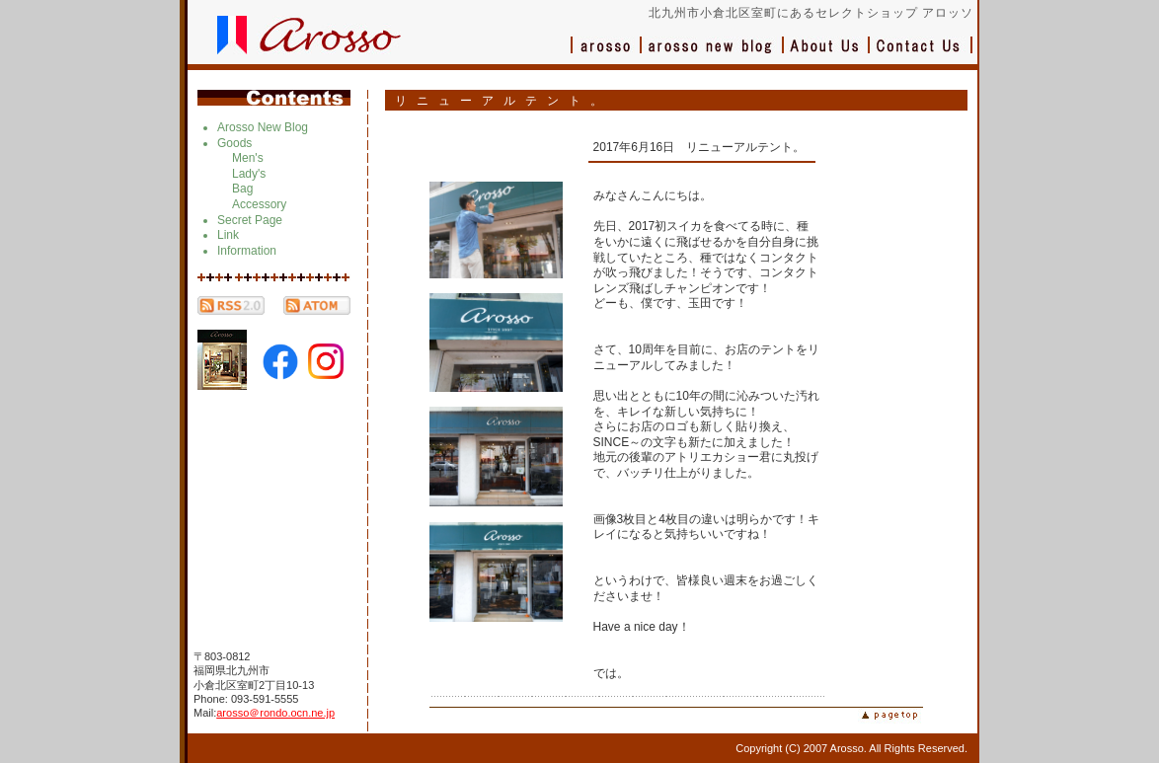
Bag (242, 188)
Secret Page (249, 220)
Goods (234, 143)
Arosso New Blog (262, 127)
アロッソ (606, 55)
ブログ (713, 55)
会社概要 (827, 55)
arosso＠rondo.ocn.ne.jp (275, 713)
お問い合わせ (921, 55)
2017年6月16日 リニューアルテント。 (699, 147)
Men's (248, 158)
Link (228, 235)
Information (246, 251)
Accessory (259, 204)
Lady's (249, 174)
